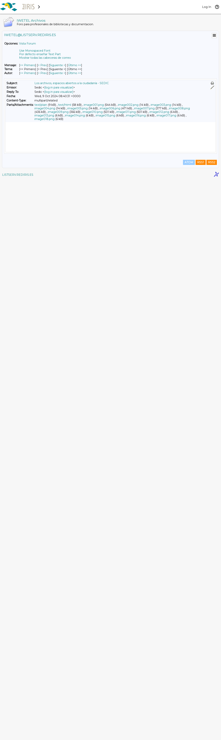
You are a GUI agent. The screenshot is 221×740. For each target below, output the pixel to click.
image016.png (136, 115)
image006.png (110, 108)
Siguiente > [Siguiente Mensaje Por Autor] (57, 73)
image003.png (161, 105)
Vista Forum (27, 43)
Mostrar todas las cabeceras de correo (45, 57)
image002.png (128, 105)
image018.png (44, 119)
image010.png (93, 112)
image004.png (44, 108)
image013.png (44, 115)
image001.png (94, 105)
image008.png (179, 108)
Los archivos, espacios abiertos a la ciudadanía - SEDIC (71, 83)
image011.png (126, 112)
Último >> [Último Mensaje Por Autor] (74, 73)
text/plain (40, 105)
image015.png (105, 115)
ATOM (189, 722)
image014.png (75, 115)
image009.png (58, 112)
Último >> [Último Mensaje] (74, 65)
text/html (64, 105)
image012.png (159, 112)
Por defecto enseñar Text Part (40, 54)
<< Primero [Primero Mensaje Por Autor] (27, 73)
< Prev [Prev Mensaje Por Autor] (42, 73)
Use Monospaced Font (34, 50)
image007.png (144, 108)
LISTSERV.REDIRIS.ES (17, 735)
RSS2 (211, 722)
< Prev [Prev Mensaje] (42, 65)
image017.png (166, 115)
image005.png (77, 108)
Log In (206, 7)
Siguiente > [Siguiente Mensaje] (57, 65)
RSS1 (200, 722)
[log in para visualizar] (58, 87)
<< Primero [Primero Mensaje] (27, 65)
